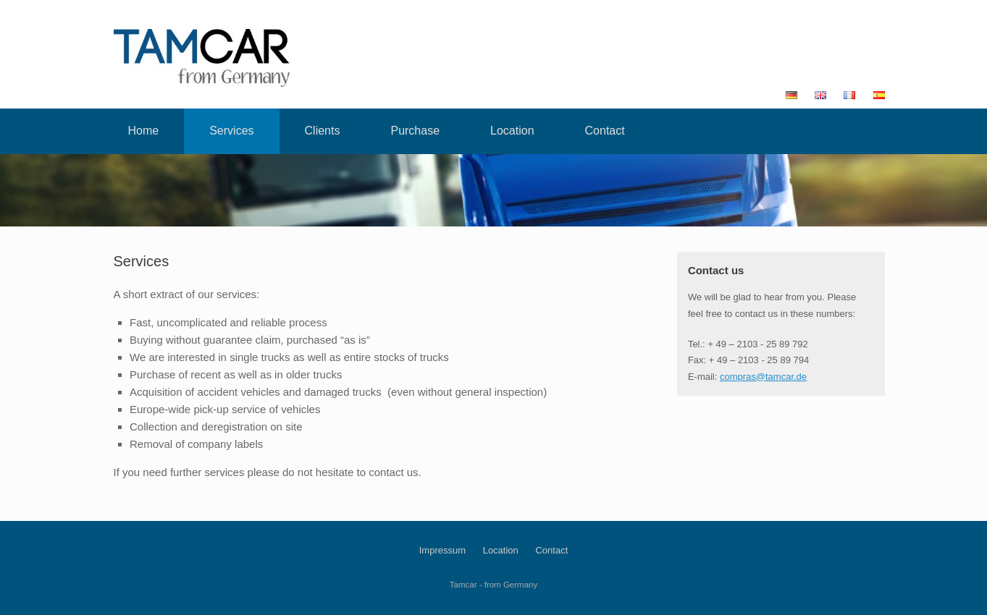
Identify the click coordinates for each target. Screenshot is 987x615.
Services (231, 130)
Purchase (415, 130)
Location (512, 130)
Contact (605, 130)
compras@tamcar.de (763, 376)
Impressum (442, 550)
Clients (322, 130)
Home (143, 130)
